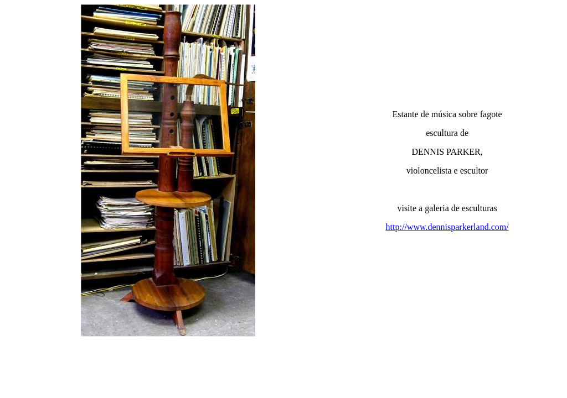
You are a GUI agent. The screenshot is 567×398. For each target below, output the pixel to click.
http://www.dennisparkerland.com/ (447, 227)
